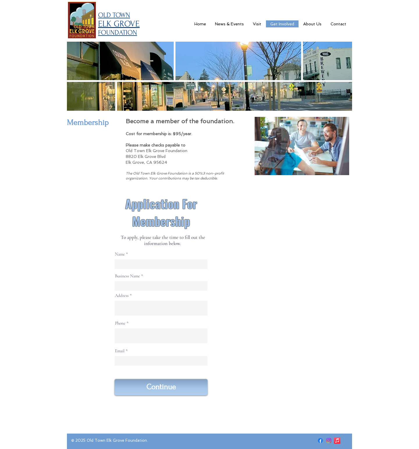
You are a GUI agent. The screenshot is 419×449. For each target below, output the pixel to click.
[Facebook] (320, 440)
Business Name (127, 276)
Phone (120, 323)
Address (122, 295)
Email (120, 351)
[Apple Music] (337, 440)
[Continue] (161, 387)
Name (120, 254)
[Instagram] (329, 440)
